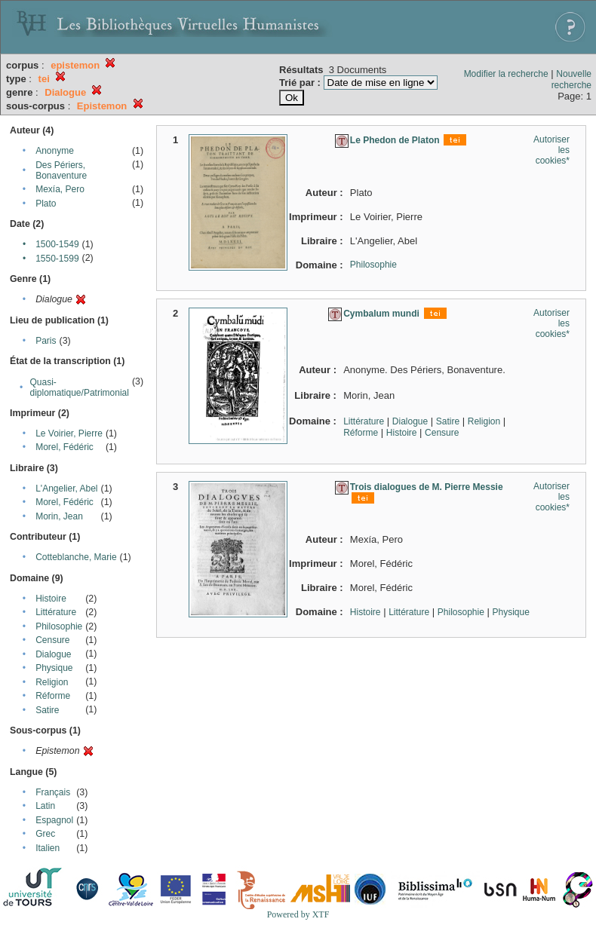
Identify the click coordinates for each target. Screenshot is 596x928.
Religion (51, 682)
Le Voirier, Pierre (69, 433)
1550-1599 (56, 258)
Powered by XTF (298, 914)
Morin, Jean (59, 516)
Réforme (52, 696)
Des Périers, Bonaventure (61, 170)
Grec (45, 833)
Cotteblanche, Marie (75, 557)
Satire (47, 710)
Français (52, 792)
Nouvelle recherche (571, 79)
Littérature (55, 612)
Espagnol (54, 820)
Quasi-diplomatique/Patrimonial (79, 387)
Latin (45, 806)
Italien (47, 848)
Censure (52, 640)
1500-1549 (56, 244)
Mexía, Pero (59, 189)
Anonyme (54, 150)
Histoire (50, 598)
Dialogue (53, 654)
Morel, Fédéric (64, 447)
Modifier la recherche (506, 74)
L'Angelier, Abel (66, 488)
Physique (53, 668)
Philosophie (58, 626)
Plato (45, 203)
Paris (45, 340)
